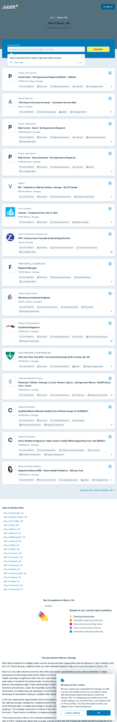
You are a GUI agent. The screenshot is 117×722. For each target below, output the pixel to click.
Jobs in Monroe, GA (12, 533)
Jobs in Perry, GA (11, 525)
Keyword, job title (13, 45)
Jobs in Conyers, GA (12, 553)
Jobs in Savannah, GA (13, 585)
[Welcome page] (10, 7)
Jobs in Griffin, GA (11, 545)
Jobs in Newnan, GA (12, 561)
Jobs (52, 17)
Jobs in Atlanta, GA (11, 569)
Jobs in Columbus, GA (13, 557)
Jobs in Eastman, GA (12, 541)
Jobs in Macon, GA (11, 529)
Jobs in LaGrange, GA (12, 565)
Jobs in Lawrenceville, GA (14, 573)
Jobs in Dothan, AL (11, 581)
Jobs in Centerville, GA (13, 513)
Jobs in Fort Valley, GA (13, 521)
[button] (98, 49)
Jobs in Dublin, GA (11, 549)
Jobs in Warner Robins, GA (15, 517)
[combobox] (46, 49)
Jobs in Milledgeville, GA (14, 537)
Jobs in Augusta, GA (12, 577)
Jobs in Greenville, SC (13, 589)
